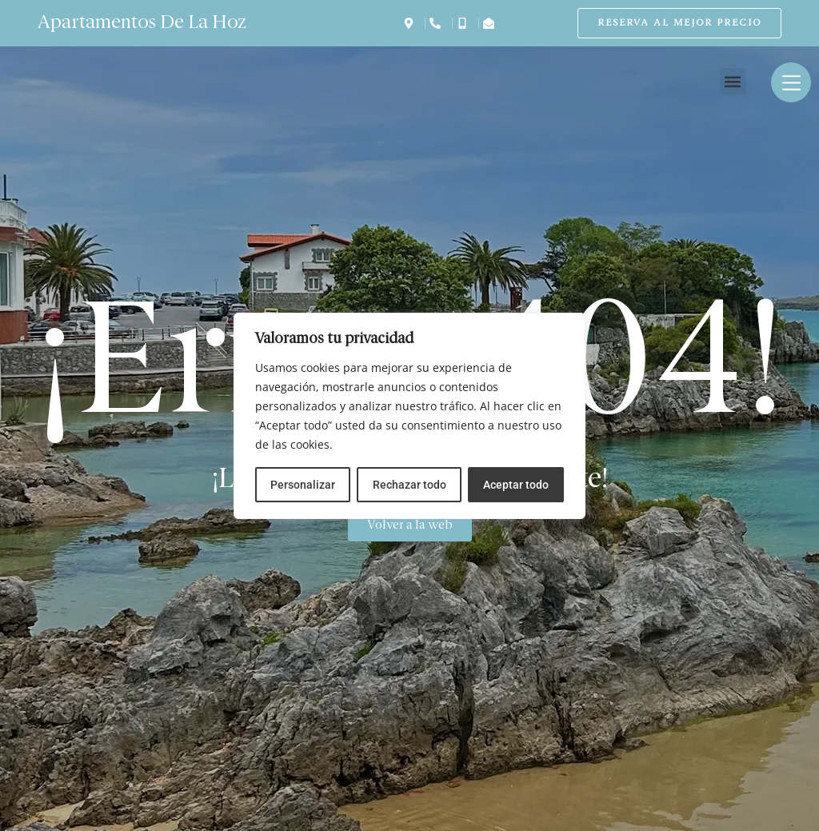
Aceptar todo (516, 484)
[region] (409, 416)
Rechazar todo (408, 484)
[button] (733, 81)
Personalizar (302, 484)
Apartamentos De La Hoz (142, 23)
